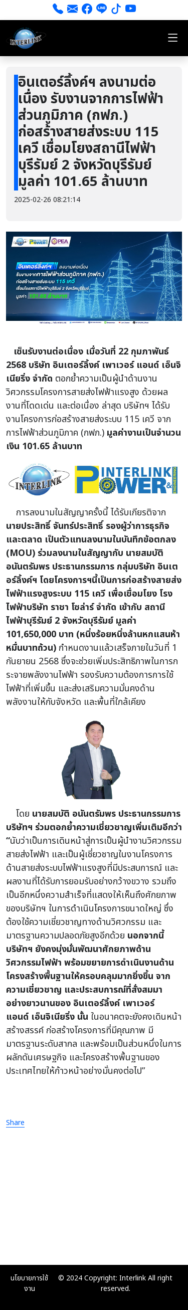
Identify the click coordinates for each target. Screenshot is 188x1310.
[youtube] (130, 10)
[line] (101, 10)
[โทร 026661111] (58, 10)
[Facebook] (87, 10)
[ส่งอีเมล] (72, 10)
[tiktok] (116, 10)
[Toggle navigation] (172, 38)
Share (15, 1122)
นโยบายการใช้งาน (29, 1283)
